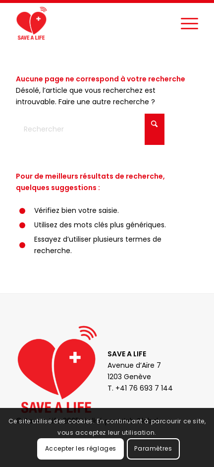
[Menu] (184, 23)
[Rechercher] (90, 129)
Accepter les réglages (81, 448)
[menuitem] (184, 23)
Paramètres (153, 448)
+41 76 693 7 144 (144, 388)
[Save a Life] (88, 23)
